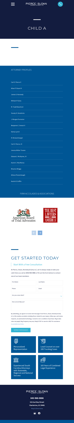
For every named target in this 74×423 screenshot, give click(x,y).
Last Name (42, 282)
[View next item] (40, 233)
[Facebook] (39, 413)
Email (40, 288)
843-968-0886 (37, 398)
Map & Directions (37, 409)
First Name (15, 282)
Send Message (21, 330)
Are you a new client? (18, 295)
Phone (14, 288)
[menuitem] (37, 82)
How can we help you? (18, 302)
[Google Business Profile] (35, 413)
